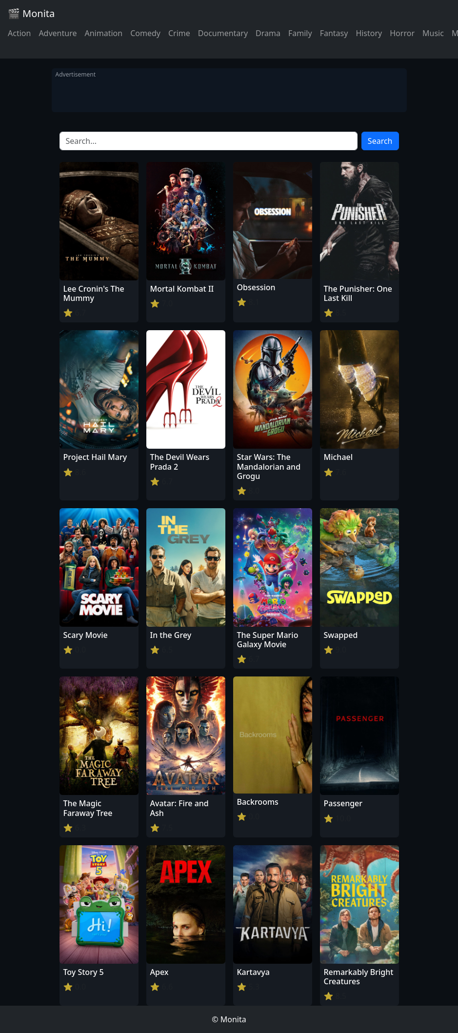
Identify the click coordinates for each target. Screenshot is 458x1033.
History (369, 33)
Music (433, 33)
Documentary (223, 33)
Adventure (58, 33)
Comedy (145, 33)
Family (300, 33)
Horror (402, 33)
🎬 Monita (31, 13)
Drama (268, 33)
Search (380, 141)
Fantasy (334, 33)
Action (19, 33)
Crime (179, 33)
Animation (103, 33)
